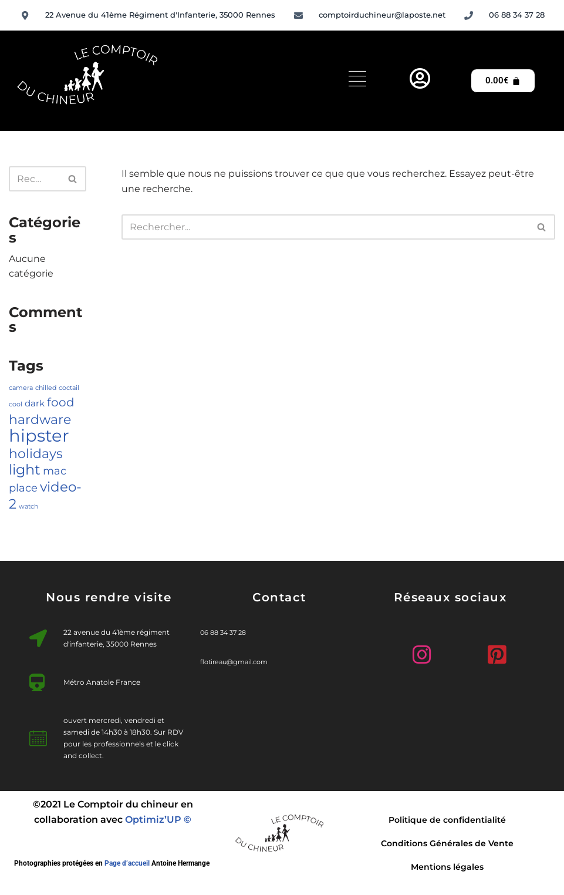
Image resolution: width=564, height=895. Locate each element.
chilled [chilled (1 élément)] (45, 388)
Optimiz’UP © (158, 819)
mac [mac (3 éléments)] (54, 471)
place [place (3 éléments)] (23, 488)
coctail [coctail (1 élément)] (69, 388)
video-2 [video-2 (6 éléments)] (45, 495)
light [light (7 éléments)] (24, 469)
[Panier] (503, 81)
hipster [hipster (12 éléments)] (39, 435)
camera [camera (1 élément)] (21, 388)
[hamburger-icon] (357, 80)
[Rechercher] (34, 178)
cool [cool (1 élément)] (15, 404)
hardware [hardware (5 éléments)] (40, 419)
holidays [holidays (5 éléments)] (36, 453)
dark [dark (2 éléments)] (35, 403)
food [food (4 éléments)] (61, 402)
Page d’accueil (127, 863)
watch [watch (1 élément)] (28, 506)
